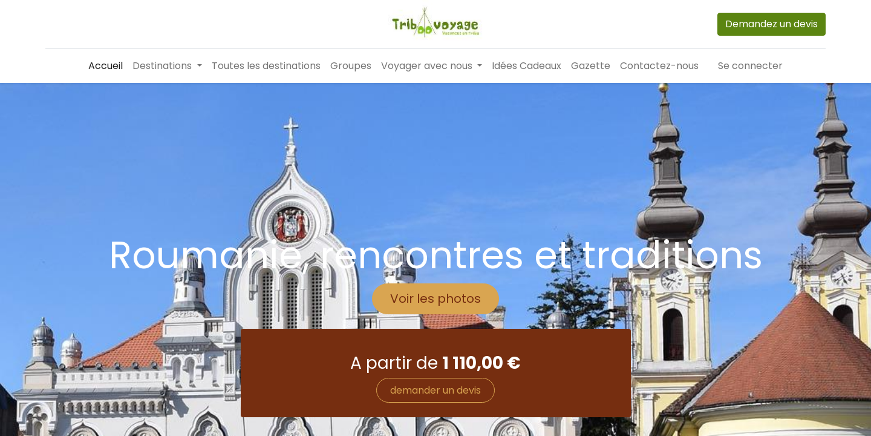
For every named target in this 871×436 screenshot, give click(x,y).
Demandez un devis (771, 24)
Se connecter (750, 66)
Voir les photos (435, 298)
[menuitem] (105, 66)
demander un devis (435, 390)
